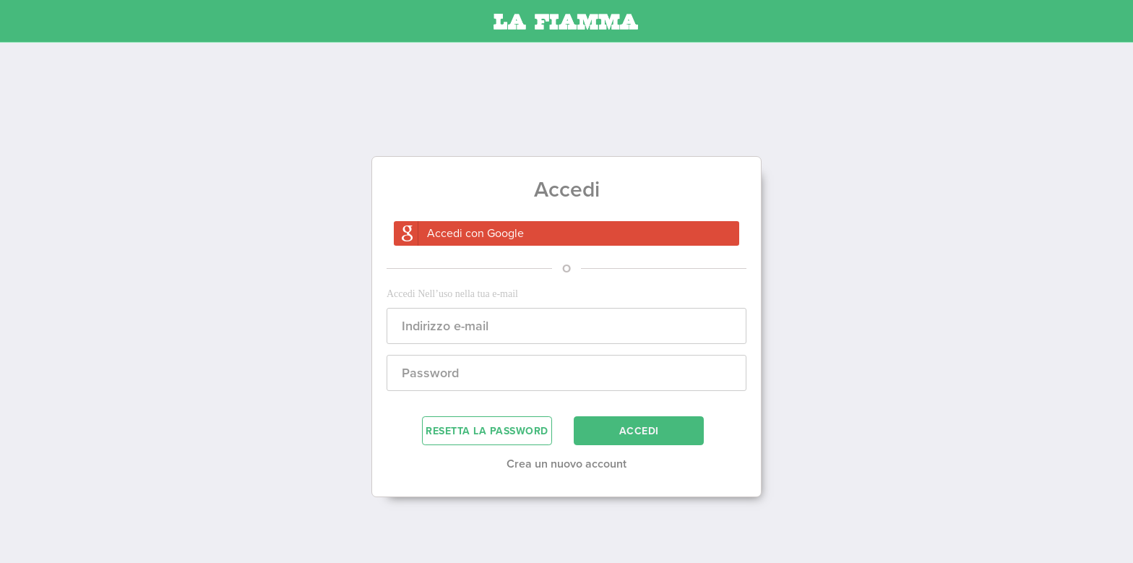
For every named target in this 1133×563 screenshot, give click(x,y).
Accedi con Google (475, 233)
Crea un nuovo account (566, 464)
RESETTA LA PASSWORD (487, 431)
